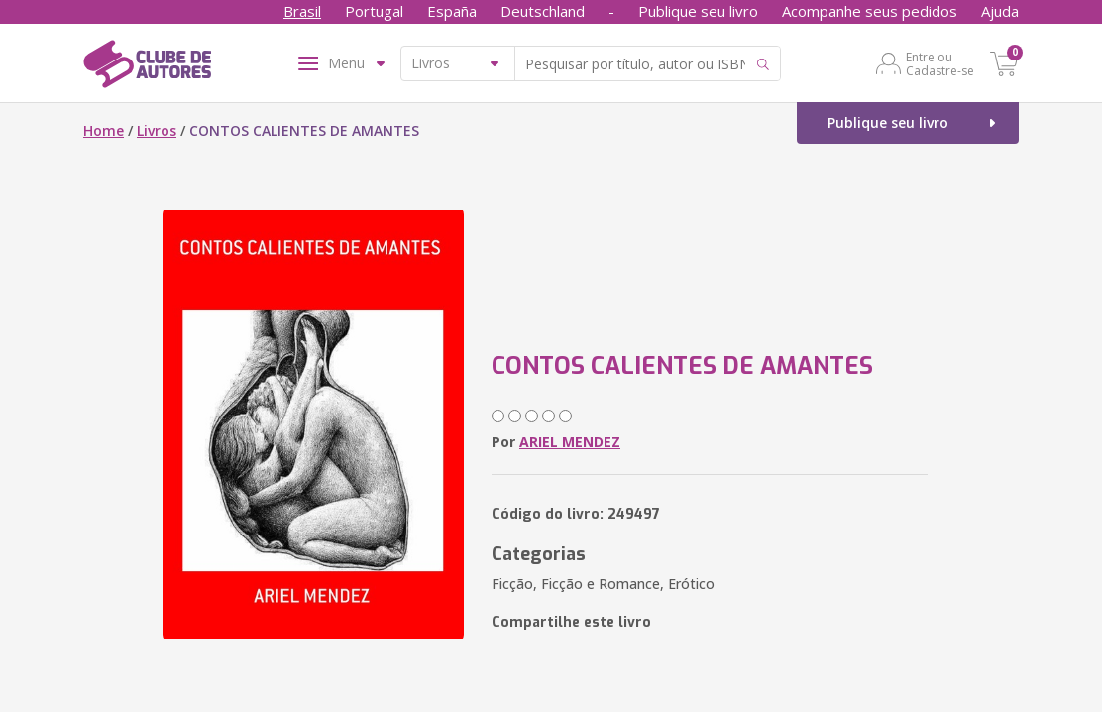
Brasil (302, 11)
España (452, 11)
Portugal (374, 11)
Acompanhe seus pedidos (869, 11)
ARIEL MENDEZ (569, 441)
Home (103, 130)
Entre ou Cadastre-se (940, 63)
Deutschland (542, 11)
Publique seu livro (698, 11)
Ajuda (1000, 11)
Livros (156, 130)
